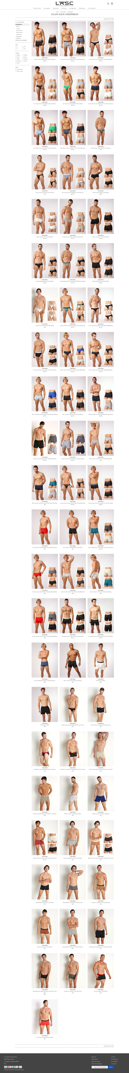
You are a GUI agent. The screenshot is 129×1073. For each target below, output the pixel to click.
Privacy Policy (114, 1059)
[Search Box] (108, 4)
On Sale (113, 1057)
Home (57, 12)
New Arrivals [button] (37, 8)
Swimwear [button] (56, 8)
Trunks (18, 28)
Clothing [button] (63, 8)
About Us (94, 1057)
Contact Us (114, 1063)
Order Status (95, 1059)
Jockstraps (18, 34)
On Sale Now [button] (91, 8)
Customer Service (96, 1061)
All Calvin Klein (19, 22)
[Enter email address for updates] (100, 1067)
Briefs (17, 26)
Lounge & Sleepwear (21, 40)
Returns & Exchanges (97, 1063)
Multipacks (19, 36)
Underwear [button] (82, 8)
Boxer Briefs (19, 30)
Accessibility (114, 1061)
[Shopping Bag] (112, 4)
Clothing (18, 38)
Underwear (18, 24)
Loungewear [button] (72, 8)
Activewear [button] (47, 8)
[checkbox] (18, 47)
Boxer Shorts (19, 32)
